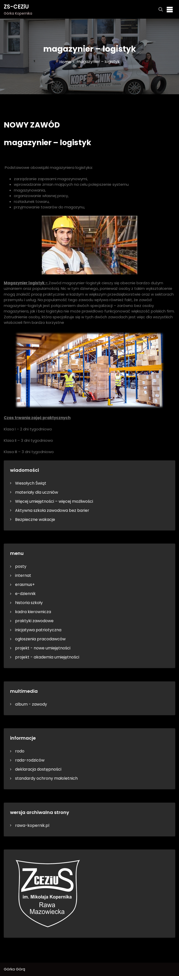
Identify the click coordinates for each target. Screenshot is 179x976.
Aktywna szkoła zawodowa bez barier (52, 510)
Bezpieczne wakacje (35, 519)
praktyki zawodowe (34, 621)
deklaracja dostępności (38, 769)
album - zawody (31, 704)
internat (23, 575)
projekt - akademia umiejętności (47, 657)
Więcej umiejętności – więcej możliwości (54, 501)
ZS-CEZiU (16, 7)
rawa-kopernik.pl (32, 825)
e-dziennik (25, 593)
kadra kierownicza (33, 612)
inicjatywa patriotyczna (38, 630)
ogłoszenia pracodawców (40, 639)
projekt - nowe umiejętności (42, 648)
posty (20, 566)
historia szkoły (29, 603)
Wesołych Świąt (30, 483)
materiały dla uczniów (36, 492)
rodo (19, 751)
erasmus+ (25, 584)
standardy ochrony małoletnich (46, 778)
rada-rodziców (29, 760)
